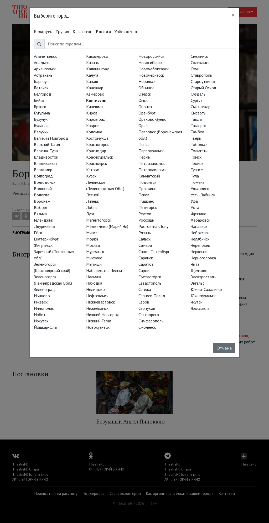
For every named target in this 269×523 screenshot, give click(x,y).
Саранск (145, 257)
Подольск (147, 182)
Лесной (92, 194)
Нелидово (95, 289)
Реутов (144, 213)
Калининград (98, 68)
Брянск (40, 106)
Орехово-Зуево (152, 119)
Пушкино (146, 201)
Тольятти (199, 150)
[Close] (233, 15)
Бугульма (42, 113)
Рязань (144, 232)
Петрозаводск (151, 163)
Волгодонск (44, 182)
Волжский (43, 188)
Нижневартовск (100, 302)
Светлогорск (149, 276)
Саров (143, 270)
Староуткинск (203, 81)
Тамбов (197, 131)
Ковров (93, 125)
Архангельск (45, 68)
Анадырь (42, 62)
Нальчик (93, 276)
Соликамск (200, 62)
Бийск (39, 100)
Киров (91, 113)
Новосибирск (150, 62)
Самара (145, 245)
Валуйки (41, 131)
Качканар (94, 87)
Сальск (144, 239)
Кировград (96, 119)
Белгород (42, 94)
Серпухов (146, 308)
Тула (195, 176)
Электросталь (203, 276)
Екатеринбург (46, 239)
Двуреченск (44, 226)
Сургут (196, 100)
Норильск (147, 81)
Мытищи (94, 264)
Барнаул (41, 81)
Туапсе (197, 169)
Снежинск (199, 56)
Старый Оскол (203, 87)
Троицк (197, 163)
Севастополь (150, 283)
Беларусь (43, 31)
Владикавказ (45, 163)
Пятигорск (147, 207)
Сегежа (144, 289)
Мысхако (94, 257)
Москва (93, 245)
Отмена (224, 348)
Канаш (92, 81)
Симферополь (150, 320)
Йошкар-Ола (45, 327)
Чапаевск (199, 226)
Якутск (196, 302)
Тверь (196, 138)
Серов (143, 302)
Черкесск (199, 251)
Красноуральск (99, 157)
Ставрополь (201, 75)
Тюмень (197, 182)
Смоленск (147, 327)
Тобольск (199, 144)
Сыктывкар (200, 106)
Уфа (194, 201)
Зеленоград (44, 289)
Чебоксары (200, 232)
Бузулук (41, 119)
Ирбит (39, 314)
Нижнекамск (97, 308)
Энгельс (197, 283)
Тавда (196, 119)
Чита (195, 264)
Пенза (143, 144)
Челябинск (200, 239)
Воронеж (42, 201)
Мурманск (95, 251)
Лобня (91, 207)
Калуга (92, 75)
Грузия (62, 31)
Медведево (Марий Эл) (107, 226)
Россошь (146, 220)
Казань (92, 62)
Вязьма (40, 213)
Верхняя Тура (46, 150)
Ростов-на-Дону (153, 226)
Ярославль (200, 308)
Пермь (144, 157)
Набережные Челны (104, 270)
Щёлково (199, 270)
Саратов (146, 264)
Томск (196, 157)
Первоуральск (151, 150)
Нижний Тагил (98, 320)
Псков (143, 194)
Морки (92, 239)
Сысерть (198, 113)
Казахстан (82, 31)
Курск (91, 176)
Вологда (41, 194)
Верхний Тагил (47, 144)
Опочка (145, 106)
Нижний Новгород (103, 314)
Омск (143, 100)
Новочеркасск (151, 75)
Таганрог (198, 125)
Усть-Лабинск (203, 194)
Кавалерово (97, 56)
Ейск (38, 232)
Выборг (40, 207)
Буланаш (41, 125)
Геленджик (43, 220)
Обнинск (146, 87)
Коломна (94, 131)
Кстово (92, 169)
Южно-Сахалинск (206, 289)
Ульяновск (200, 188)
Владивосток (46, 157)
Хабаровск (200, 220)
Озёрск (144, 94)
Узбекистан (125, 31)
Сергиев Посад (151, 295)
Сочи (195, 68)
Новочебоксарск (153, 68)
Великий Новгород (51, 138)
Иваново (42, 295)
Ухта (195, 207)
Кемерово (95, 94)
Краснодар (96, 150)
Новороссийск (151, 56)
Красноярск (96, 163)
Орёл (143, 125)
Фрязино (198, 213)
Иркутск (41, 320)
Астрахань (43, 75)
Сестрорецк (148, 314)
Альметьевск (45, 56)
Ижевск (41, 302)
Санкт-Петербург (153, 251)
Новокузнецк (98, 327)
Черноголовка (203, 257)
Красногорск (97, 144)
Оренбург (146, 113)
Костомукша (97, 138)
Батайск (41, 87)
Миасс (91, 232)
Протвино (147, 188)
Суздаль (198, 94)
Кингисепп (96, 100)
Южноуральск (203, 295)
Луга (90, 213)
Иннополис (44, 308)
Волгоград (43, 176)
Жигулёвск (43, 245)
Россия (103, 31)
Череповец (200, 245)
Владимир (43, 169)
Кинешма (94, 106)
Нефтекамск (97, 295)
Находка (94, 283)
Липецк (92, 201)
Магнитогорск (98, 220)
